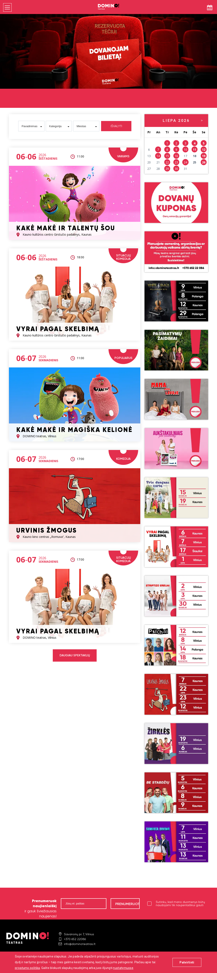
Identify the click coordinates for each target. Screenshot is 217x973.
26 (203, 162)
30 (176, 169)
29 (167, 169)
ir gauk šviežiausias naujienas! (41, 908)
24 (185, 162)
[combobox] (31, 126)
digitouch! (205, 961)
